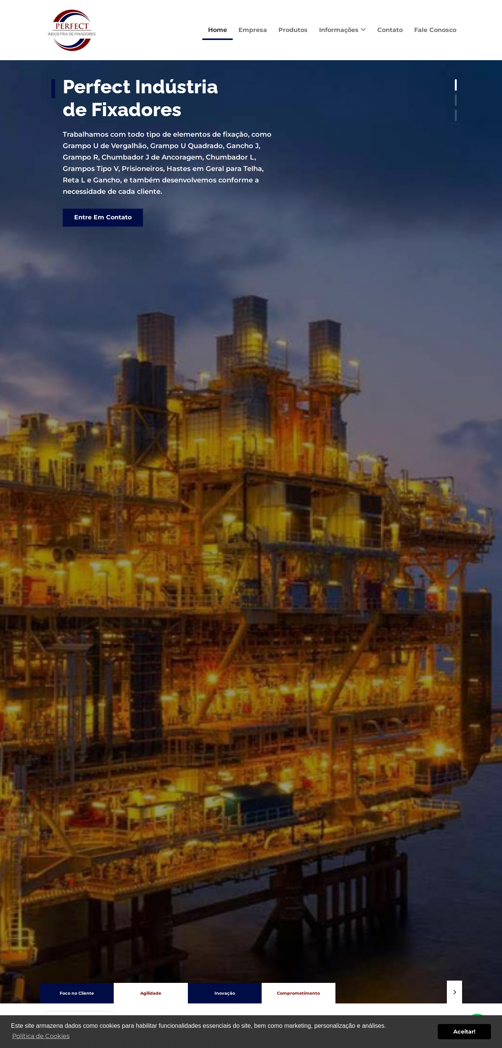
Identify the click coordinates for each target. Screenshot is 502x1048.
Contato (390, 30)
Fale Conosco (435, 30)
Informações (342, 30)
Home (217, 30)
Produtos (293, 30)
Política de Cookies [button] (41, 1036)
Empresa (252, 30)
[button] (454, 992)
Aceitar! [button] (464, 1031)
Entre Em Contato (103, 217)
